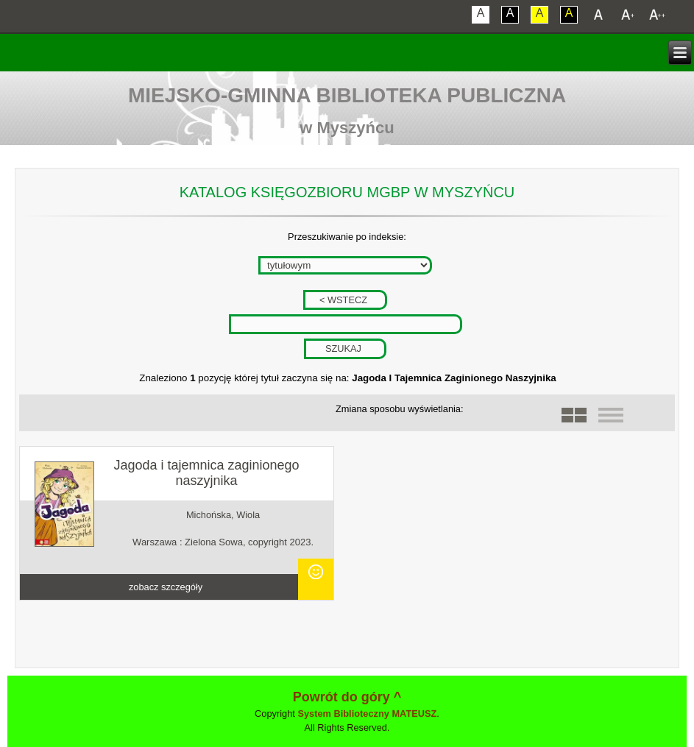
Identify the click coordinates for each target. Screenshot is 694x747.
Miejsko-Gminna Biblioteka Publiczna (347, 95)
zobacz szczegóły (165, 586)
